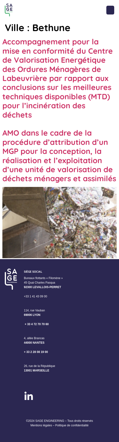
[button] (110, 10)
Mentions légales (41, 425)
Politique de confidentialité (71, 425)
